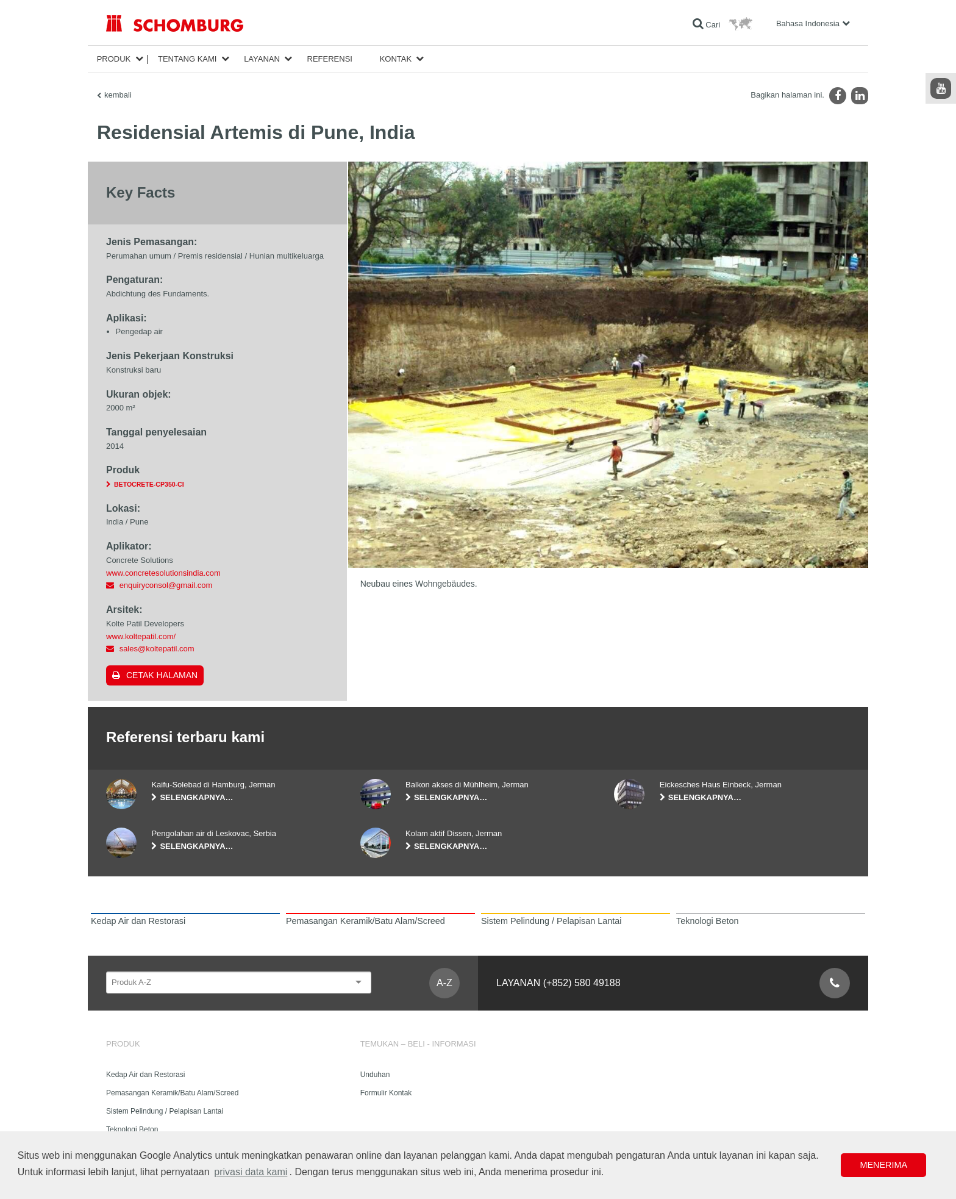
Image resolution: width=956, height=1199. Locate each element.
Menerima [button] (883, 1165)
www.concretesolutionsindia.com (163, 573)
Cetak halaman (162, 675)
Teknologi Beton (132, 1129)
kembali (118, 94)
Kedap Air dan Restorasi (145, 1074)
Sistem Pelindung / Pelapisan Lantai (164, 1111)
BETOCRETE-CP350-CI (149, 484)
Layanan (262, 58)
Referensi (329, 58)
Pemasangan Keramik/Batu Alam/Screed (172, 1093)
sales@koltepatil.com (157, 648)
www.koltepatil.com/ (141, 636)
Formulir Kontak (386, 1093)
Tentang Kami (187, 58)
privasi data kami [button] (250, 1172)
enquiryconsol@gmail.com (166, 585)
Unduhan (375, 1074)
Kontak (396, 58)
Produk (114, 58)
